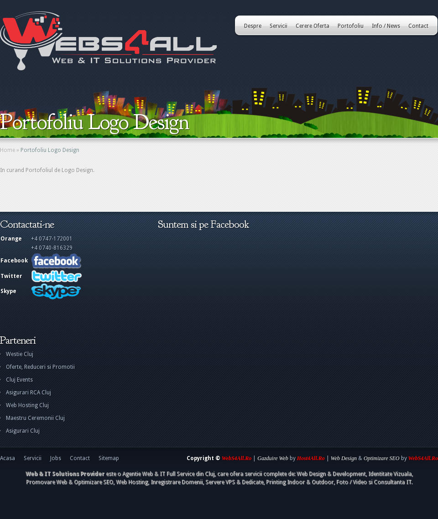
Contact (418, 26)
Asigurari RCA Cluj (28, 392)
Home (7, 150)
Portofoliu (351, 26)
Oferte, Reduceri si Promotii (40, 367)
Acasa (7, 458)
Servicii (278, 26)
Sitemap (109, 458)
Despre (252, 26)
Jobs (55, 458)
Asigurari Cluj (23, 431)
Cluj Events (19, 380)
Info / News (386, 26)
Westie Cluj (19, 354)
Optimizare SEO (382, 458)
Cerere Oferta (312, 26)
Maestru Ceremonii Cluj (35, 418)
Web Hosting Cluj (27, 405)
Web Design (344, 458)
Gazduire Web (272, 458)
